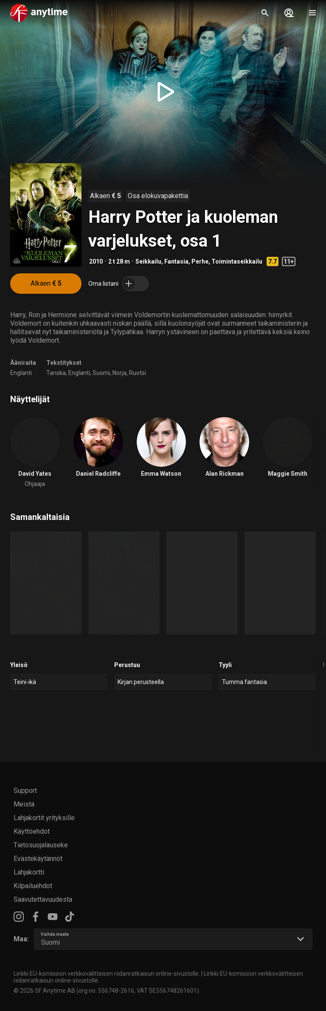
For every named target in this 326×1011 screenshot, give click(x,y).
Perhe (199, 261)
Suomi (101, 372)
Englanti (21, 372)
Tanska (56, 372)
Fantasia (176, 261)
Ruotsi (137, 372)
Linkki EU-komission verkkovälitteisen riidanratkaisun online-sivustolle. (107, 973)
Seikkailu (148, 261)
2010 (96, 261)
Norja (119, 372)
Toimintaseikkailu (236, 261)
